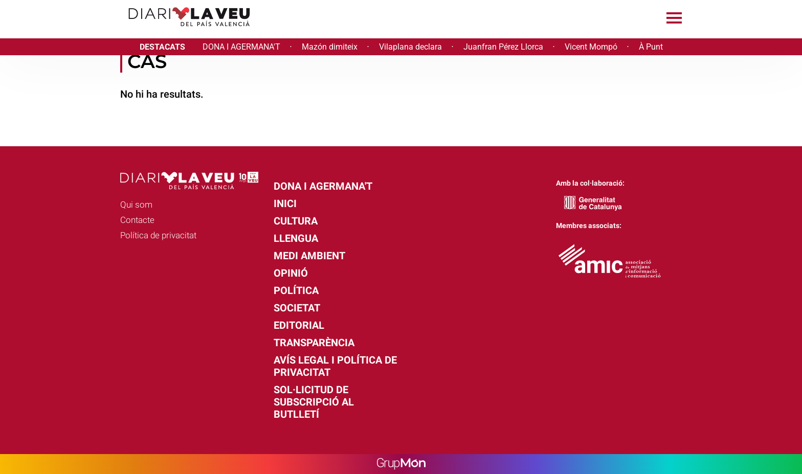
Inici (285, 203)
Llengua (296, 238)
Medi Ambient (309, 256)
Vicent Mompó (591, 47)
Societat (297, 308)
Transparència (314, 342)
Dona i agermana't (323, 186)
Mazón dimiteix (330, 47)
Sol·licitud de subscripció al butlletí (314, 401)
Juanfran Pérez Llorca (503, 47)
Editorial (299, 325)
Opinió (291, 273)
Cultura (296, 221)
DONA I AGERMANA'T (241, 47)
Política (296, 290)
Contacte (137, 220)
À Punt (651, 47)
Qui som (136, 204)
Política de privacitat (158, 235)
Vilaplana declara (410, 47)
